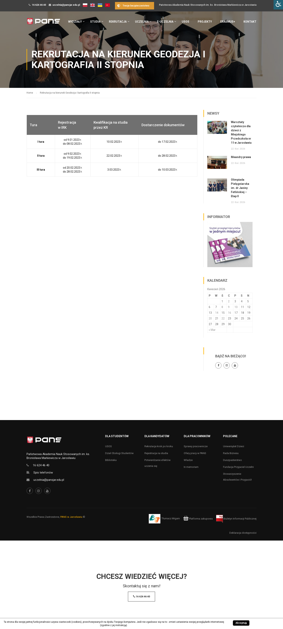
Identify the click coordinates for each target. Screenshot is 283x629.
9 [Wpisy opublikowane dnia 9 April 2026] (229, 307)
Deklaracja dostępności (242, 532)
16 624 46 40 (39, 5)
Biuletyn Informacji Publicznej (236, 518)
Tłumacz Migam (171, 518)
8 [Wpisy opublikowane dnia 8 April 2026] (222, 307)
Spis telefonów (43, 472)
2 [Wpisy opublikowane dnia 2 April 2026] (229, 301)
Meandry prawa (241, 157)
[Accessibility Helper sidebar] (278, 4)
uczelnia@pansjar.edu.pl (66, 5)
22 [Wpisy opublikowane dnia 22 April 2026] (223, 318)
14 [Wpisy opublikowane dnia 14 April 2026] (216, 312)
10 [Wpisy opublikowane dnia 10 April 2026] (236, 307)
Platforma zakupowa (198, 518)
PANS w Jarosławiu (71, 516)
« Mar (212, 329)
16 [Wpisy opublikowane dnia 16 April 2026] (229, 312)
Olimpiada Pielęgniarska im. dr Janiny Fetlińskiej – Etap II (240, 188)
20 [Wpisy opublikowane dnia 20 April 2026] (210, 318)
